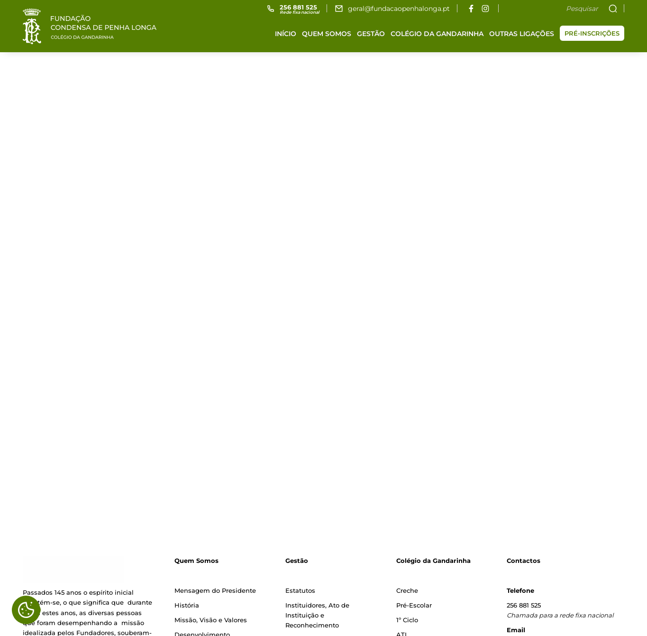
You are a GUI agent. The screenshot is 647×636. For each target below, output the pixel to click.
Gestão (371, 33)
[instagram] (485, 8)
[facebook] (471, 8)
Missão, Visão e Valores (210, 620)
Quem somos (326, 33)
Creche (407, 590)
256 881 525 (524, 605)
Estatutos (300, 590)
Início (285, 33)
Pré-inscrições (592, 33)
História (186, 605)
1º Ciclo (407, 620)
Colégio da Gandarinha (437, 33)
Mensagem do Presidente (215, 590)
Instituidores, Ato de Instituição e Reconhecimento (317, 615)
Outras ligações (521, 33)
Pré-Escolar (414, 605)
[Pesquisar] (555, 8)
